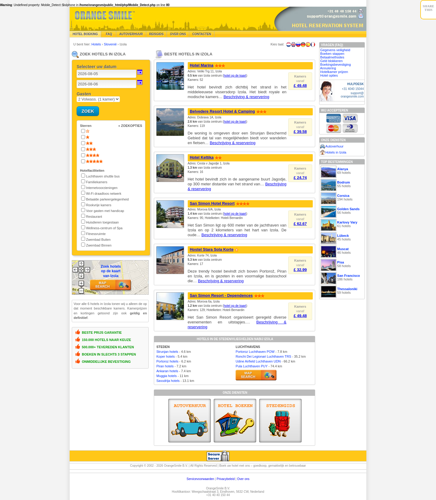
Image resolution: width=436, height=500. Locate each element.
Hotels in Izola (335, 152)
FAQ (108, 34)
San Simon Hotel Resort (212, 203)
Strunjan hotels (167, 351)
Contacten (201, 34)
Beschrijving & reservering (246, 96)
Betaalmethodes (332, 57)
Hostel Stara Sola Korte (212, 249)
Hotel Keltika (202, 157)
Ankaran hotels (167, 371)
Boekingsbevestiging (335, 64)
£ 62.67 (300, 223)
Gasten (84, 93)
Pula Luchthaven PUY (251, 366)
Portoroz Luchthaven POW (255, 351)
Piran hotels (164, 366)
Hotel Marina (201, 65)
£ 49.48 (300, 85)
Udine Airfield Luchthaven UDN (258, 361)
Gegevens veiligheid (335, 50)
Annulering (328, 68)
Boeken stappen (332, 53)
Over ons (243, 479)
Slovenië (110, 44)
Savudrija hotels (168, 380)
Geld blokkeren (331, 61)
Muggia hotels (166, 376)
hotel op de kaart (235, 75)
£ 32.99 (300, 269)
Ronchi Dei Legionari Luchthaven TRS (263, 356)
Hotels (96, 44)
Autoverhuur (131, 34)
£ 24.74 (300, 177)
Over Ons (178, 34)
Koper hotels (165, 356)
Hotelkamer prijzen (334, 72)
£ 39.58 (300, 131)
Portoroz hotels (167, 361)
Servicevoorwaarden (200, 479)
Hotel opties (329, 75)
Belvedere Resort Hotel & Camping (222, 111)
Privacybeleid (226, 479)
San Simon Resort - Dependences (221, 295)
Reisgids (156, 34)
